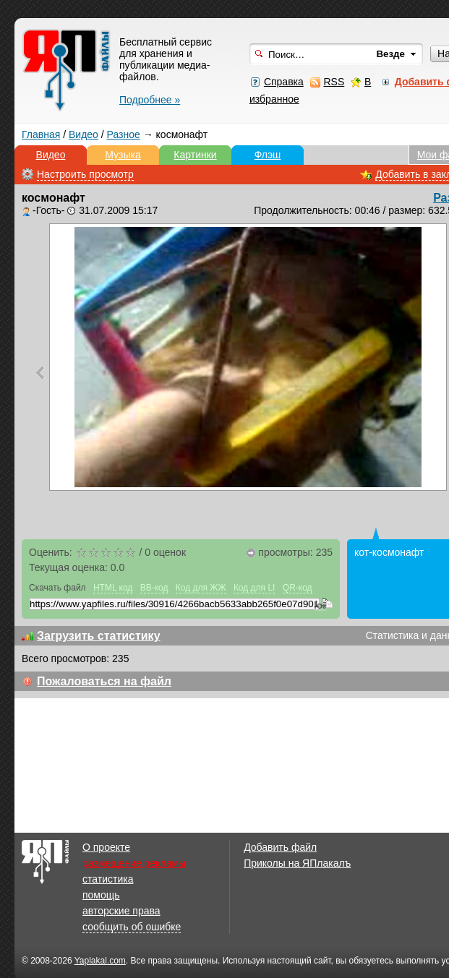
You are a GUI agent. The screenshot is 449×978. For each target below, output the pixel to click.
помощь (101, 895)
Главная (41, 134)
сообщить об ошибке (131, 926)
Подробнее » (149, 100)
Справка (284, 81)
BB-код (154, 588)
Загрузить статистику (99, 636)
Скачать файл (57, 588)
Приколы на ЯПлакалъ (297, 863)
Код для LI (254, 588)
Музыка (123, 154)
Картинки (195, 154)
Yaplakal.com (100, 961)
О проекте (106, 847)
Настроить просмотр (85, 174)
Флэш (268, 154)
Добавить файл (280, 847)
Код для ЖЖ (201, 588)
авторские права (121, 911)
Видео (83, 134)
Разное (123, 134)
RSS (333, 81)
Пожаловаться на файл (104, 681)
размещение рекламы (134, 863)
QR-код (297, 588)
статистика (107, 879)
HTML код (112, 588)
